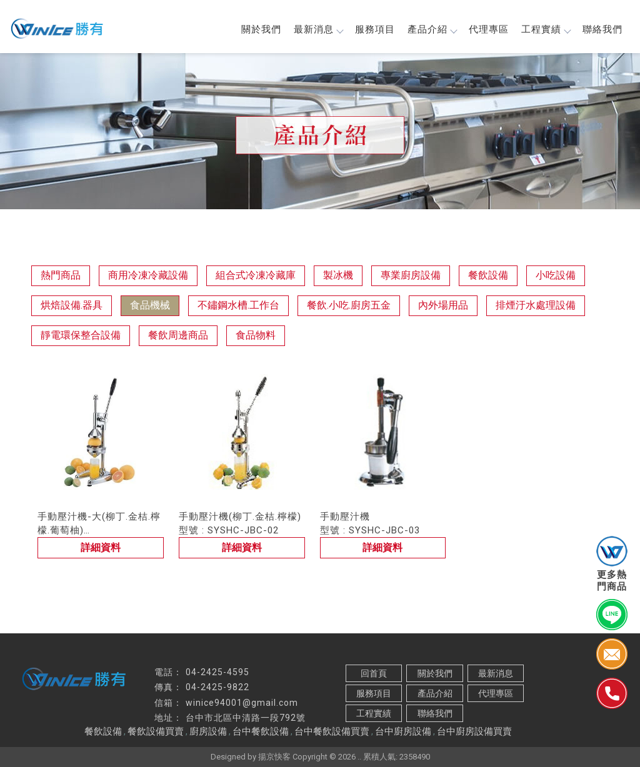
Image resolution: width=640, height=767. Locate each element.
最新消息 (318, 29)
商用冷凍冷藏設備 (148, 275)
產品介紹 (432, 29)
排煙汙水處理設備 (536, 305)
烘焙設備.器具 (71, 305)
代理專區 (489, 29)
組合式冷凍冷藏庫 (256, 275)
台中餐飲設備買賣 (331, 731)
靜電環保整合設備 (81, 335)
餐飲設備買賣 (156, 731)
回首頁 (374, 673)
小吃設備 (556, 275)
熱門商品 (61, 275)
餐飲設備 (488, 275)
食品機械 (150, 305)
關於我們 (261, 29)
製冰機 (338, 275)
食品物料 (256, 335)
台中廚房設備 (403, 731)
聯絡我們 (602, 29)
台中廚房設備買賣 (474, 731)
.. (359, 756)
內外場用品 (443, 305)
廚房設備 (208, 731)
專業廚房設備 (411, 275)
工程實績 (545, 29)
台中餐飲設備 (260, 731)
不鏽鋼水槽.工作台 (238, 305)
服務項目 (375, 29)
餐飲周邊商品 (178, 335)
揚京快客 (274, 756)
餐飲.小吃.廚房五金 (349, 305)
